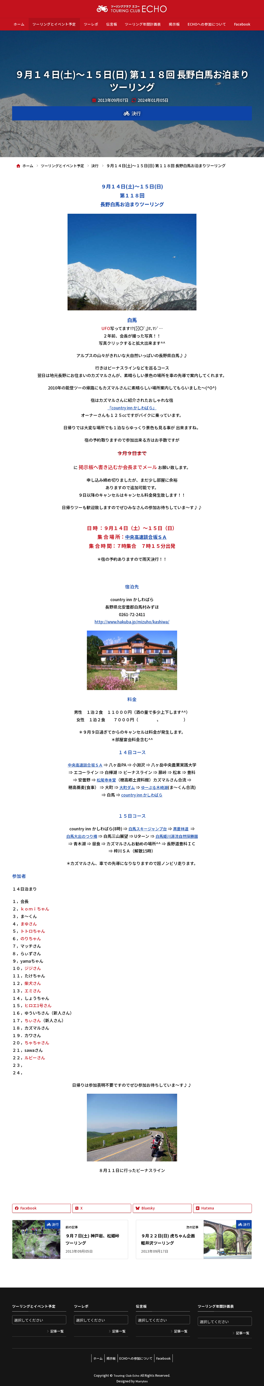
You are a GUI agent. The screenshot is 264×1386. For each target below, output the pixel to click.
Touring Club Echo (126, 1373)
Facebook (242, 24)
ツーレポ (91, 24)
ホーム (19, 24)
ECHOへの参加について (207, 24)
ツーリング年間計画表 (143, 24)
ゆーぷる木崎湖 (155, 787)
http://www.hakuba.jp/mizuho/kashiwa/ (132, 621)
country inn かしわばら (141, 794)
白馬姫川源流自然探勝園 (177, 835)
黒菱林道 (182, 828)
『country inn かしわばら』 (132, 407)
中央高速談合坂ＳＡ (146, 536)
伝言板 (111, 24)
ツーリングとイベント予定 (54, 24)
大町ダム (126, 787)
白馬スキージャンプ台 (147, 828)
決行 (136, 113)
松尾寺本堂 (106, 779)
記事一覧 (57, 1331)
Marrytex (141, 1378)
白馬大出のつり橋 (80, 835)
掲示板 (174, 24)
